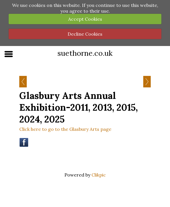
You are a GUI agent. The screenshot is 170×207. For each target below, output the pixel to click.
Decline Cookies (85, 34)
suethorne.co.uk (85, 53)
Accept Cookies (85, 19)
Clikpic (98, 175)
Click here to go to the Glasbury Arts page (65, 129)
